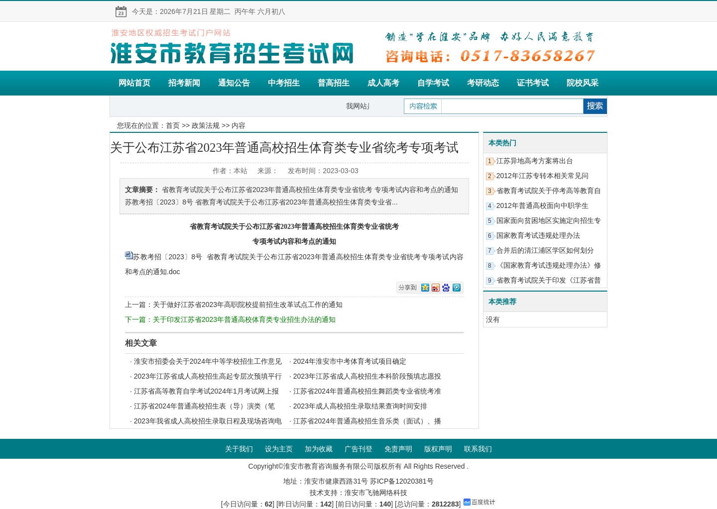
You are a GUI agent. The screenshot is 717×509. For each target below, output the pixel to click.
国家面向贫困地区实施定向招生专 (548, 220)
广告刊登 (358, 449)
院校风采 (582, 83)
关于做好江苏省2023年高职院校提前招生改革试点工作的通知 (248, 304)
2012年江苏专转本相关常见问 (542, 176)
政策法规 (206, 125)
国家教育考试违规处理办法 (538, 235)
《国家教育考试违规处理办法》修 (548, 265)
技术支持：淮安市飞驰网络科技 (358, 493)
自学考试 (433, 83)
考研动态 (483, 83)
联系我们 (478, 449)
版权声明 (438, 449)
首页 (173, 125)
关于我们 (239, 449)
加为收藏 (319, 449)
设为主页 (279, 449)
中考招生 (284, 83)
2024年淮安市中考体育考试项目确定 (349, 361)
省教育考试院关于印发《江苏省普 (548, 280)
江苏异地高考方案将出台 (534, 161)
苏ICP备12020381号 (402, 481)
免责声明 (398, 449)
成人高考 (383, 83)
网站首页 (134, 83)
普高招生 (334, 83)
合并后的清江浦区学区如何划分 (545, 250)
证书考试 (533, 83)
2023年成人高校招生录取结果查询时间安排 (360, 406)
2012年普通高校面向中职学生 (542, 205)
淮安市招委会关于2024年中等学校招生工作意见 (208, 361)
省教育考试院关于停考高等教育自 (548, 191)
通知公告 (234, 83)
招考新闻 (184, 83)
